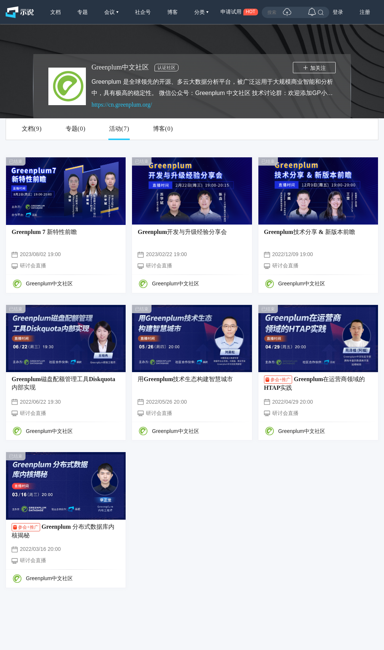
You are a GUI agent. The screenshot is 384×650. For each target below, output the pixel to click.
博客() (163, 128)
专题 (82, 12)
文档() (32, 128)
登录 (338, 12)
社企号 (143, 12)
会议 (110, 12)
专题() (76, 128)
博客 (172, 12)
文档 (55, 12)
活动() (119, 128)
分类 (200, 12)
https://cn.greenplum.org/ (122, 104)
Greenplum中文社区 (49, 284)
